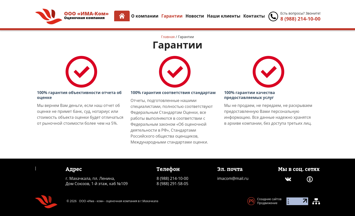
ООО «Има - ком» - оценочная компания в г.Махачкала (118, 201)
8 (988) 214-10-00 (300, 18)
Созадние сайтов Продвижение (269, 201)
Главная (168, 36)
